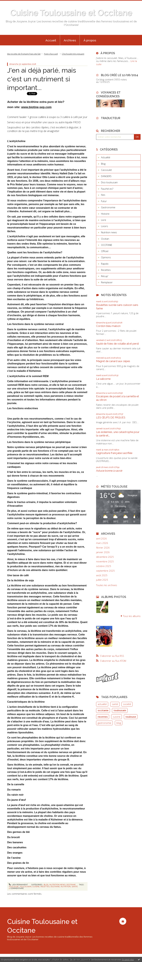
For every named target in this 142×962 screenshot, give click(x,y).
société (127, 704)
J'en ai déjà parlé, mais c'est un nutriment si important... (41, 79)
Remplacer (107, 282)
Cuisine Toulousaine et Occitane (71, 13)
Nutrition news (57, 885)
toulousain (25, 886)
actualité (102, 704)
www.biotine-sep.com (36, 107)
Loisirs (104, 226)
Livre (103, 219)
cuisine (36, 886)
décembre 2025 (105, 556)
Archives (70, 40)
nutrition (66, 886)
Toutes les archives (106, 585)
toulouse (14, 886)
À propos (90, 40)
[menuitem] (51, 40)
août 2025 (101, 575)
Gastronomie (108, 207)
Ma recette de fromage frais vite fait (24, 53)
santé (75, 886)
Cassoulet (106, 169)
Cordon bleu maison (108, 326)
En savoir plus (128, 959)
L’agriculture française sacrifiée (114, 453)
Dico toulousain (109, 182)
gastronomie (104, 722)
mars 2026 (102, 543)
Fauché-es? (107, 188)
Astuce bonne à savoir (109, 470)
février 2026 (103, 547)
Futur (104, 201)
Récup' (104, 276)
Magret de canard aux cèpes (113, 361)
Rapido (104, 263)
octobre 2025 (103, 566)
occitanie (55, 886)
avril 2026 (101, 538)
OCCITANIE (71, 885)
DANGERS (106, 176)
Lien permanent (18, 885)
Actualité (105, 157)
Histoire (105, 213)
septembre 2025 (105, 570)
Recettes (106, 269)
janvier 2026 (103, 552)
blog (118, 722)
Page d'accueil (51, 53)
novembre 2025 (105, 561)
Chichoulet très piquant (73, 53)
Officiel (104, 251)
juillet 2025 (102, 579)
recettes (45, 886)
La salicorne (103, 378)
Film (103, 194)
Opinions (106, 257)
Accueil (50, 40)
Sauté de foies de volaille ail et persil (117, 343)
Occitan (105, 238)
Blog (46, 885)
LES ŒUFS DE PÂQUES (110, 417)
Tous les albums (132, 616)
